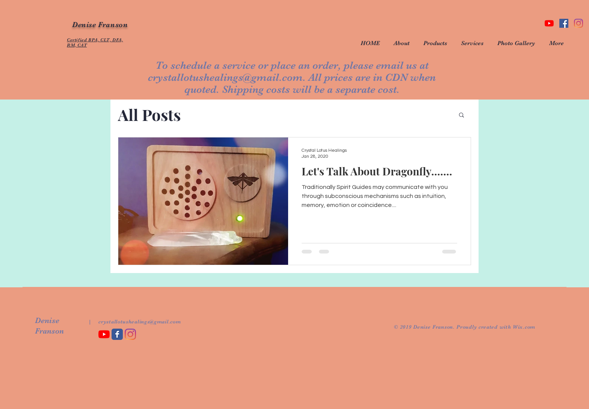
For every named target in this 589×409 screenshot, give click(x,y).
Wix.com (524, 327)
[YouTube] (549, 23)
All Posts (149, 114)
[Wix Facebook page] (117, 334)
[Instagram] (578, 23)
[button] (461, 115)
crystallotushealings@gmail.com (225, 77)
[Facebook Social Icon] (563, 23)
